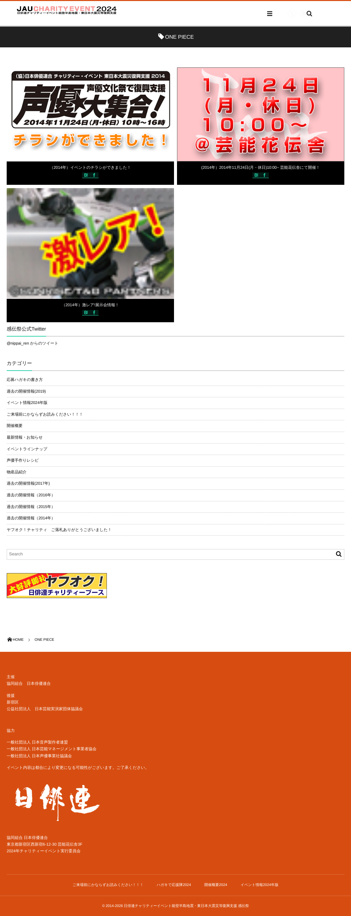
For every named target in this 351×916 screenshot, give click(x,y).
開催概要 (14, 425)
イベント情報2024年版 (27, 402)
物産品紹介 (16, 472)
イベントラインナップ (27, 449)
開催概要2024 (215, 885)
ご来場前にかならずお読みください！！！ (45, 414)
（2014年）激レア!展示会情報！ (90, 305)
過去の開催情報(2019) (26, 391)
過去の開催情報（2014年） (31, 518)
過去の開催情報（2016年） (31, 495)
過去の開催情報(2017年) (28, 483)
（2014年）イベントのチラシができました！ (90, 167)
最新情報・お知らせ (25, 437)
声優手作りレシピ (23, 460)
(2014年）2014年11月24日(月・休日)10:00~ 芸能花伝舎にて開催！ (260, 167)
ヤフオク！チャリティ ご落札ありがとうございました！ (59, 529)
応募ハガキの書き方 (25, 379)
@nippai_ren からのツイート (32, 343)
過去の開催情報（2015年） (31, 506)
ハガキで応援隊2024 (174, 885)
